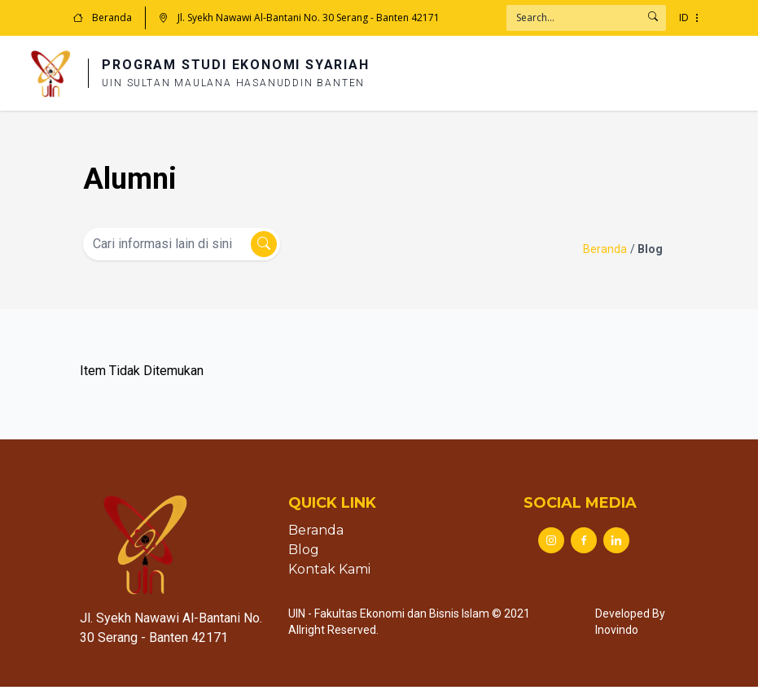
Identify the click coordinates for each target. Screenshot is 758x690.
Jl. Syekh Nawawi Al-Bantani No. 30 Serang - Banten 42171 (299, 17)
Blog (303, 553)
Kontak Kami (329, 572)
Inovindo (616, 633)
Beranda (102, 17)
